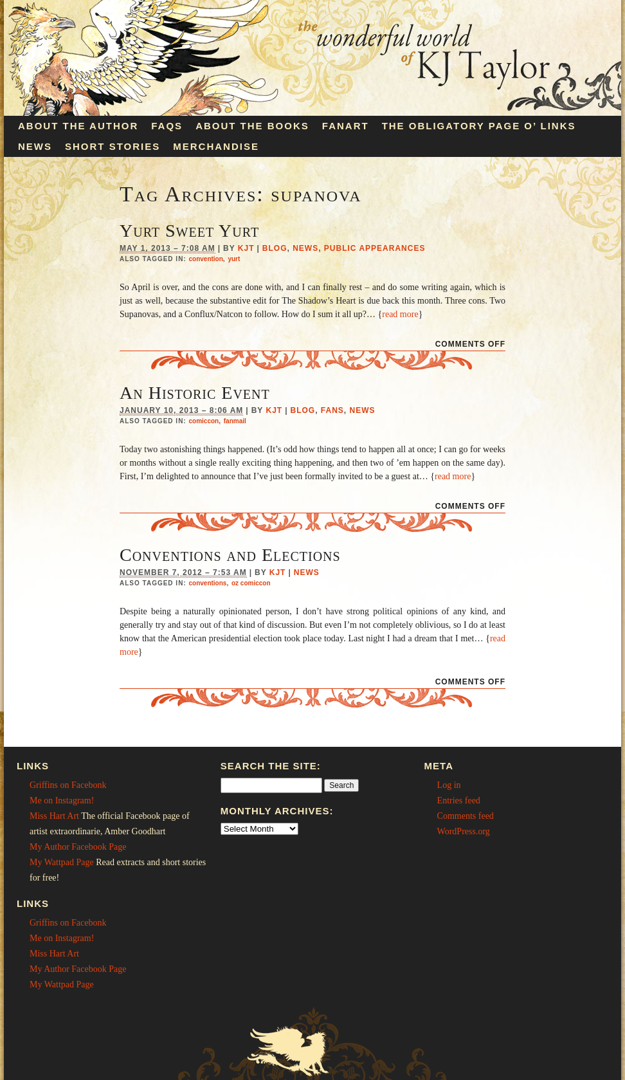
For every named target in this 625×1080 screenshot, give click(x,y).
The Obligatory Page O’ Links (479, 125)
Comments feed (465, 816)
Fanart (345, 125)
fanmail (235, 421)
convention (205, 258)
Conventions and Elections (230, 555)
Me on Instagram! (62, 800)
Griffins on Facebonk (68, 785)
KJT (246, 248)
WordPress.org (463, 831)
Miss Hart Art (54, 816)
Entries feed (458, 800)
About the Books (252, 125)
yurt (234, 258)
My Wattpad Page (62, 862)
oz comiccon (251, 583)
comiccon (203, 421)
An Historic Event (195, 393)
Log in (449, 785)
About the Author (78, 125)
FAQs (167, 125)
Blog (274, 248)
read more (400, 314)
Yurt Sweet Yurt (189, 231)
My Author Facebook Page (78, 847)
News (35, 146)
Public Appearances (375, 248)
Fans (332, 410)
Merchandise (216, 146)
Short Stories (112, 146)
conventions (207, 583)
